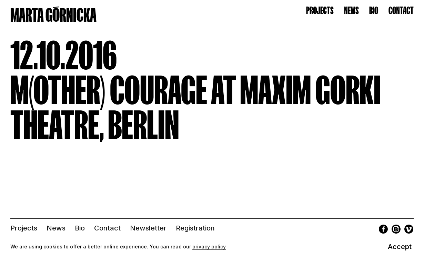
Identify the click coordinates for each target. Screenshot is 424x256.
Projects (320, 10)
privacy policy (209, 246)
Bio (373, 10)
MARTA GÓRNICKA (53, 15)
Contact (401, 10)
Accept (400, 247)
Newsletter (148, 228)
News (351, 10)
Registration (195, 228)
